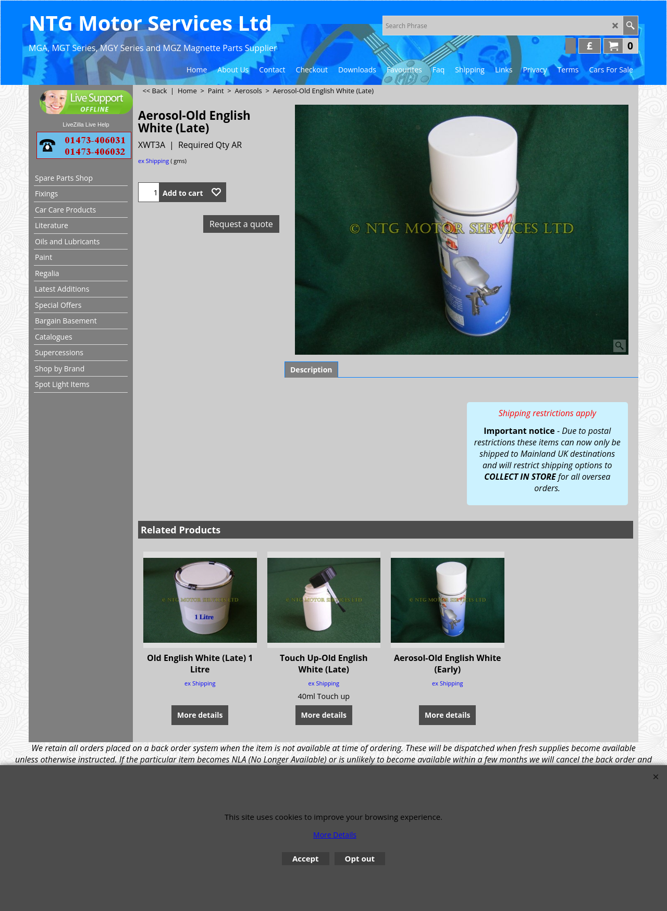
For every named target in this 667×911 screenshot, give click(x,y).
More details (200, 705)
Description (311, 370)
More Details (334, 835)
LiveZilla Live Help (86, 124)
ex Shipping (153, 161)
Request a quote (241, 224)
